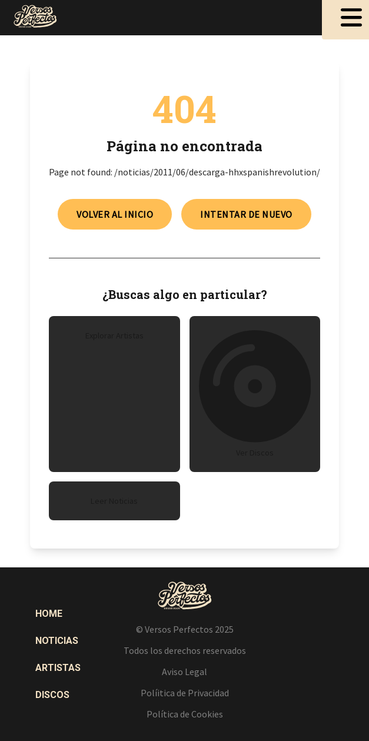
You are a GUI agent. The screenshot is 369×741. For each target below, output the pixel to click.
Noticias (56, 640)
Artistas (58, 667)
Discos (52, 694)
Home (48, 613)
